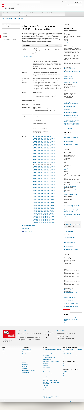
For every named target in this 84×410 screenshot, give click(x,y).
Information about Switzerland (70, 356)
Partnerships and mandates (69, 378)
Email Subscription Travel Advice (29, 370)
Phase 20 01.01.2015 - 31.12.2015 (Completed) (44, 199)
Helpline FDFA (61, 330)
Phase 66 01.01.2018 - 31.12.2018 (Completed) (44, 148)
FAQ (23, 358)
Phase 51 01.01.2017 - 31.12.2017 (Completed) (44, 154)
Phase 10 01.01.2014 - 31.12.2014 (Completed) (44, 213)
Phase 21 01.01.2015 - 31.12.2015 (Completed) (44, 198)
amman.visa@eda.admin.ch (73, 71)
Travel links (24, 368)
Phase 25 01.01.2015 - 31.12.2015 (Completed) (44, 192)
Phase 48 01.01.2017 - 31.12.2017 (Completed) (44, 159)
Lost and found (46, 369)
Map (66, 43)
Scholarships (45, 378)
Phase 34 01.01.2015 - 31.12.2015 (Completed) (44, 178)
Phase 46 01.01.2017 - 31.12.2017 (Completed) (44, 162)
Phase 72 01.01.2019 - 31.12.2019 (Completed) (44, 141)
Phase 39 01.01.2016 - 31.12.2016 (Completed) (44, 170)
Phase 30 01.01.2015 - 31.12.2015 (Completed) (44, 184)
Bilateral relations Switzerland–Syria (71, 363)
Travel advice (20, 14)
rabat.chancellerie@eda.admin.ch (74, 189)
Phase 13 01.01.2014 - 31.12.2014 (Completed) (44, 208)
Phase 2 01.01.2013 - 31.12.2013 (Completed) (44, 220)
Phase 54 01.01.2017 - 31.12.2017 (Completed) (44, 150)
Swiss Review (45, 387)
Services (26, 14)
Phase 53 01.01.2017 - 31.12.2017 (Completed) (44, 151)
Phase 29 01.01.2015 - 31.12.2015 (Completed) (44, 185)
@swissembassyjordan (72, 137)
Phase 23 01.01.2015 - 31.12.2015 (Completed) (44, 195)
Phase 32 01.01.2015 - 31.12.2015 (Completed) (44, 181)
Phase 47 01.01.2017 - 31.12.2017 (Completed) (44, 160)
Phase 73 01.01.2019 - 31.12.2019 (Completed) (44, 139)
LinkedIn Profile (71, 242)
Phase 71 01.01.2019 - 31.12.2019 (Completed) (44, 142)
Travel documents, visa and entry (29, 356)
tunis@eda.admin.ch (71, 289)
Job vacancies (5, 356)
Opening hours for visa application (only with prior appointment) (70, 108)
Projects (65, 375)
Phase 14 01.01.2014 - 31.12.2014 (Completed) (44, 207)
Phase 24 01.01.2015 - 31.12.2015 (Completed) (44, 193)
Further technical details (29, 225)
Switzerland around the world (31, 2)
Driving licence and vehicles (49, 357)
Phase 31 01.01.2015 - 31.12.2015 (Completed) (44, 182)
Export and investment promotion (70, 366)
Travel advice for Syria (27, 349)
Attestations (45, 365)
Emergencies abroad (47, 359)
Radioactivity (25, 364)
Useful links (45, 385)
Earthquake (24, 362)
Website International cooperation (69, 79)
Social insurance (46, 367)
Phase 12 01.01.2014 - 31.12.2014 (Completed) (44, 210)
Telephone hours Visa (70, 219)
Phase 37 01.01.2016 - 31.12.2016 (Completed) (44, 173)
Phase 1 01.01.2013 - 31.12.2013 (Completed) (44, 222)
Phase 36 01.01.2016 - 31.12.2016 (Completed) (44, 175)
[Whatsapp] (29, 231)
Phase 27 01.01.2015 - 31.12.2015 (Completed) (44, 189)
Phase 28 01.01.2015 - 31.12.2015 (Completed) (44, 187)
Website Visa (68, 76)
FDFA (19, 2)
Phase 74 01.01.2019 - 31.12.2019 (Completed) (44, 138)
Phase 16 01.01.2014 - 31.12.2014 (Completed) (44, 204)
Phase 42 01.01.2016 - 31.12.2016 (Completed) (44, 166)
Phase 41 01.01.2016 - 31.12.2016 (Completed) (44, 167)
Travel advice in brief (26, 351)
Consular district (69, 141)
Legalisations (45, 363)
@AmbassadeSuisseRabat (73, 240)
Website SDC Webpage (71, 82)
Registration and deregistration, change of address (52, 350)
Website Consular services (71, 295)
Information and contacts (68, 351)
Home (3, 18)
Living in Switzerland (67, 353)
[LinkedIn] (26, 231)
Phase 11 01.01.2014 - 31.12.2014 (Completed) (44, 211)
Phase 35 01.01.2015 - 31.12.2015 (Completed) (44, 176)
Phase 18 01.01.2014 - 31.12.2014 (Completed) (44, 201)
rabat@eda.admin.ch (71, 186)
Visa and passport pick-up (71, 112)
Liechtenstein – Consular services (50, 380)
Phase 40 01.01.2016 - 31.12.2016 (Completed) (44, 169)
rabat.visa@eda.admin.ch (72, 192)
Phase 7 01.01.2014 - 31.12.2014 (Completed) (44, 216)
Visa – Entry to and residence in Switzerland (72, 349)
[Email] (31, 231)
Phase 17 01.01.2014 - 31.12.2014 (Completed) (44, 202)
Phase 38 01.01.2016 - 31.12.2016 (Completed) (44, 172)
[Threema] (28, 231)
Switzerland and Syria (47, 14)
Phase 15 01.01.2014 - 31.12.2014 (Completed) (44, 205)
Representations (11, 14)
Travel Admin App (26, 372)
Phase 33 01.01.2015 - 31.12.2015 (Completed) (44, 179)
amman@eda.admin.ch (72, 68)
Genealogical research (47, 376)
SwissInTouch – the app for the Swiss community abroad (50, 397)
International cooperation (59, 14)
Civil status (45, 392)
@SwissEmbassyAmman (73, 135)
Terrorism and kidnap (27, 360)
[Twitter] (25, 231)
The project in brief (28, 56)
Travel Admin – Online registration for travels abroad (51, 383)
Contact (66, 24)
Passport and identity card (48, 353)
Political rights (46, 355)
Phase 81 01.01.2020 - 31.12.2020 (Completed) (44, 136)
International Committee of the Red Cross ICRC (71, 319)
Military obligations (47, 371)
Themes (65, 373)
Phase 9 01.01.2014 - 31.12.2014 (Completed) (44, 214)
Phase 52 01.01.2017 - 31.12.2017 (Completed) (44, 153)
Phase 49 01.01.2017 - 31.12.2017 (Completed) (44, 157)
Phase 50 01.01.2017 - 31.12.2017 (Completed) (44, 156)
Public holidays (69, 128)
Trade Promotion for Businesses (49, 394)
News (4, 14)
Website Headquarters (70, 74)
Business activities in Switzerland (70, 358)
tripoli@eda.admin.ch (71, 292)
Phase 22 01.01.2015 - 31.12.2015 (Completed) (44, 196)
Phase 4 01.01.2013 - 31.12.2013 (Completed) (44, 217)
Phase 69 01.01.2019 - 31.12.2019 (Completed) (44, 145)
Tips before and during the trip (29, 353)
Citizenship (45, 389)
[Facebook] (23, 231)
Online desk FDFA (22, 330)
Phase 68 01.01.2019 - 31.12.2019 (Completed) (44, 147)
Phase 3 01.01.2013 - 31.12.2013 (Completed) (44, 219)
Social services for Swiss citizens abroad (51, 361)
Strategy (65, 371)
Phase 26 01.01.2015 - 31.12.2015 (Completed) (44, 190)
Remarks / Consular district (71, 303)
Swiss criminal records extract (49, 374)
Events (3, 351)
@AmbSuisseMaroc (71, 237)
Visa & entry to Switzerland (35, 14)
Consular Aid (25, 366)
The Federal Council (8, 2)
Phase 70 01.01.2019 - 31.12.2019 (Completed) (44, 144)
